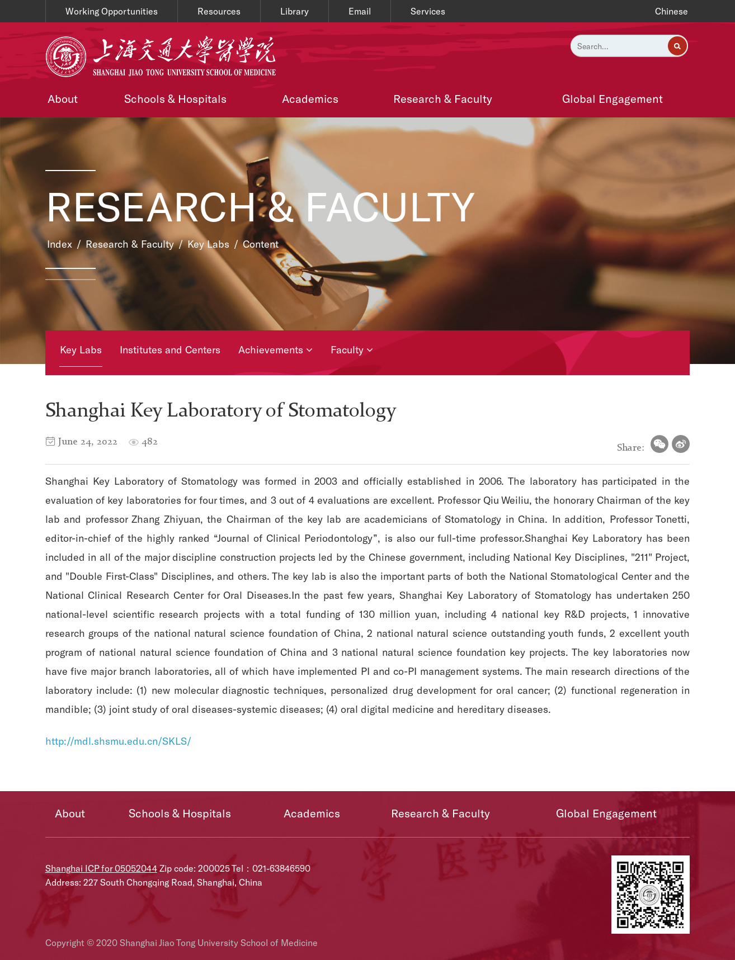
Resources (219, 11)
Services (428, 11)
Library (294, 11)
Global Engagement (612, 98)
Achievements (275, 349)
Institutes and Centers (170, 349)
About (63, 98)
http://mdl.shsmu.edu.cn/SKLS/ (118, 741)
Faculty (352, 349)
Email (359, 11)
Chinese (671, 11)
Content (261, 244)
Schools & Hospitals (175, 98)
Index (59, 244)
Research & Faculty (442, 98)
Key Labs (208, 244)
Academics (310, 98)
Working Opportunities (111, 11)
